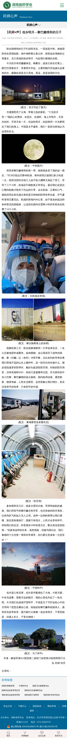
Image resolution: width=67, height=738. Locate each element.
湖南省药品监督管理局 (11, 695)
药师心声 (32, 24)
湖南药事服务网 (8, 686)
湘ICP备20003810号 (48, 726)
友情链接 (7, 679)
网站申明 (51, 706)
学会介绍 (7, 706)
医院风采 (37, 706)
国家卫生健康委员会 (41, 686)
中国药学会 (23, 686)
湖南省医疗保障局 (31, 695)
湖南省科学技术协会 (51, 695)
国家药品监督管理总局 (11, 690)
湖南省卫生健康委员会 (33, 690)
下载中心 (22, 706)
